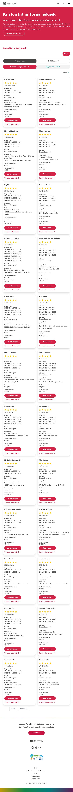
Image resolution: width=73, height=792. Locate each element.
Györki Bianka (9, 660)
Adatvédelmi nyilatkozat (36, 771)
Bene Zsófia (9, 559)
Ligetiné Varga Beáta (47, 608)
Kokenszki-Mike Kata (47, 79)
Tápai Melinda (44, 131)
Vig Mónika (8, 185)
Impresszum (36, 776)
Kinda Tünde (9, 297)
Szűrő (66, 54)
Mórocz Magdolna (11, 131)
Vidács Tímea (44, 559)
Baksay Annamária (11, 239)
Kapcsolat (36, 779)
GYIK (36, 773)
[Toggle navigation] (68, 3)
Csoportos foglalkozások (19, 67)
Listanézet (19, 61)
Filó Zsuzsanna (10, 353)
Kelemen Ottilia (45, 185)
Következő (23, 709)
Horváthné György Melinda (49, 239)
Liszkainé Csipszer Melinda (14, 460)
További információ (12, 124)
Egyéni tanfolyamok (53, 67)
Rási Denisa (43, 460)
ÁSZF (36, 768)
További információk (13, 34)
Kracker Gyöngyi (45, 509)
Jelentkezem (12, 120)
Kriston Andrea (10, 79)
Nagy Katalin (44, 406)
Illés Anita (43, 297)
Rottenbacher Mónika (12, 509)
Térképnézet (53, 61)
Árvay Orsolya (44, 353)
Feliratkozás (36, 733)
